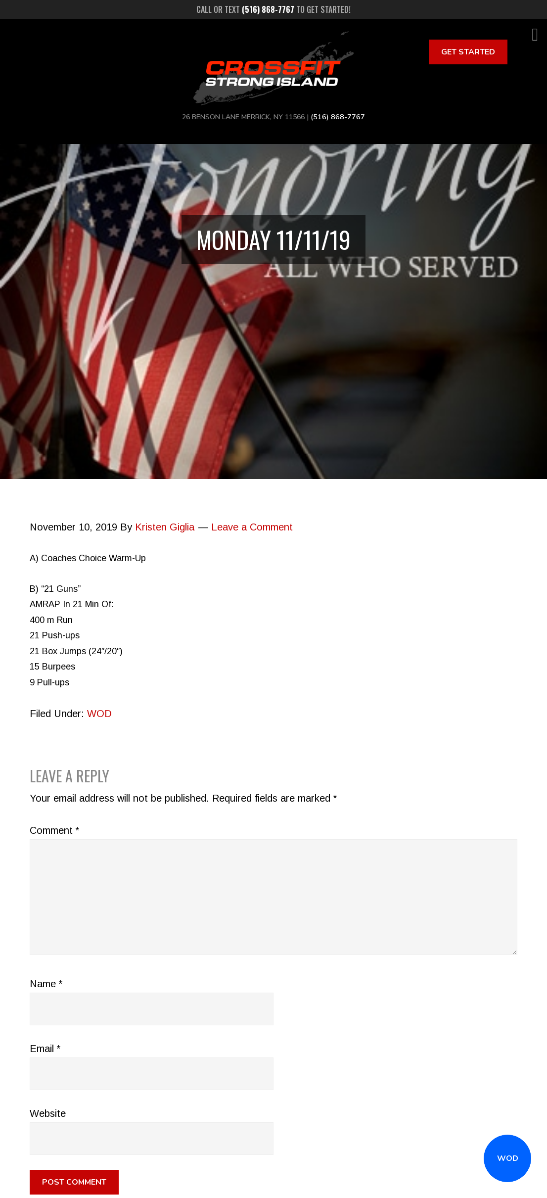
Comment (54, 830)
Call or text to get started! (273, 9)
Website (48, 1113)
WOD (507, 1158)
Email (45, 1048)
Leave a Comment (252, 527)
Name (46, 983)
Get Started (468, 52)
